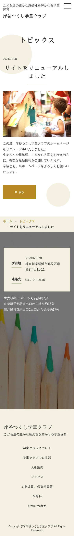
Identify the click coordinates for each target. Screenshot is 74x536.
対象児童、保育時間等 (37, 486)
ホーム (7, 221)
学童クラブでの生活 (37, 457)
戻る (19, 191)
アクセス (37, 476)
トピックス (27, 221)
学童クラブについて (37, 447)
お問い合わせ (37, 505)
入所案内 (37, 467)
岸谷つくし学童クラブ (24, 15)
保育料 (37, 496)
